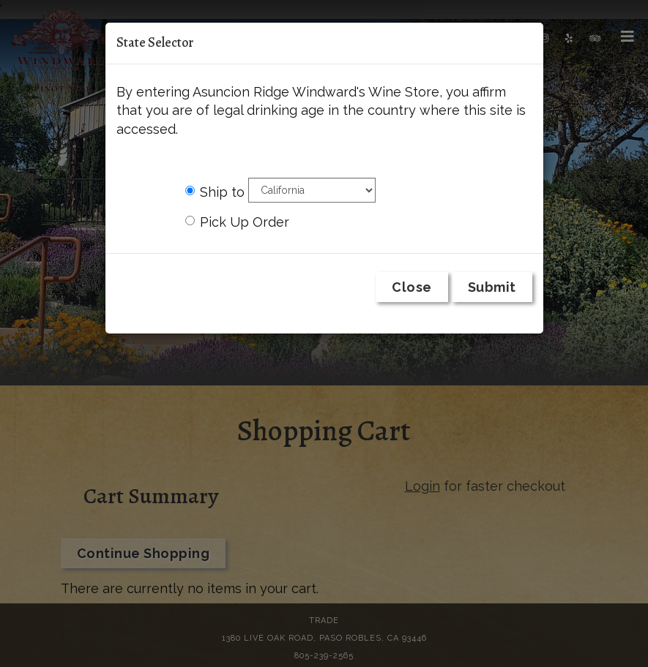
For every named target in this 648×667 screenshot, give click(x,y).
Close (412, 287)
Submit (492, 287)
